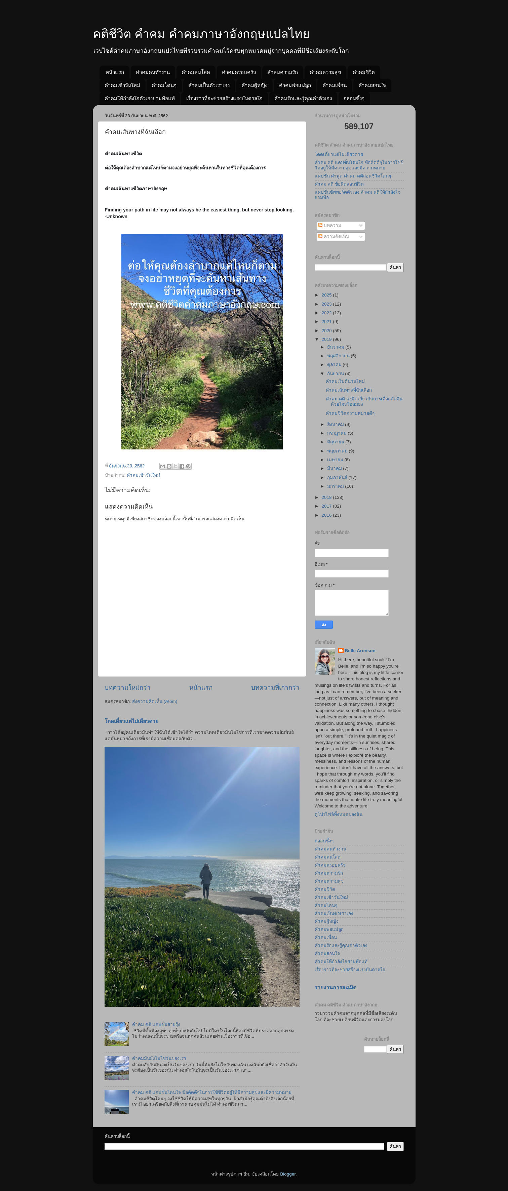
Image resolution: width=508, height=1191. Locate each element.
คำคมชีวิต (364, 72)
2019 (327, 339)
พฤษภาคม (338, 450)
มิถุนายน (336, 441)
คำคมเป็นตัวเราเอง (209, 85)
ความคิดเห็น (333, 236)
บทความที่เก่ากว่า (275, 687)
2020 (327, 330)
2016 (327, 515)
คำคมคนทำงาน (153, 72)
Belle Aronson (360, 650)
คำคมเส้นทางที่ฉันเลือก (349, 390)
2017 (327, 506)
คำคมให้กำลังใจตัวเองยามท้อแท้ (140, 98)
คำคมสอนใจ (372, 85)
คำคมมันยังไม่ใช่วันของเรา (159, 1058)
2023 (327, 304)
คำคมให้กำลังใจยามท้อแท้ (341, 961)
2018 (327, 497)
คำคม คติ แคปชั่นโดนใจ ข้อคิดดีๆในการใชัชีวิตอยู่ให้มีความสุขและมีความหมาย (211, 1092)
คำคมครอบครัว (239, 72)
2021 (327, 321)
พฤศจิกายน (339, 355)
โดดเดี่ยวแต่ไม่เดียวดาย (131, 721)
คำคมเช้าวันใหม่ (122, 85)
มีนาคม (335, 468)
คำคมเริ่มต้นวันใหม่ (345, 381)
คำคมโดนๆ (164, 85)
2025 (327, 294)
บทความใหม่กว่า (128, 687)
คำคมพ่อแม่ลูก (295, 85)
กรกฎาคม (337, 433)
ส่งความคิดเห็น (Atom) (154, 701)
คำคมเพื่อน (334, 85)
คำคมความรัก (282, 72)
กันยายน (336, 373)
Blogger (288, 1174)
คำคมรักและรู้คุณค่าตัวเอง (303, 98)
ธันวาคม (336, 347)
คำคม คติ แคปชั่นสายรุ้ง (156, 1024)
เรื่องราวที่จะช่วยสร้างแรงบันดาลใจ (224, 98)
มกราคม (336, 486)
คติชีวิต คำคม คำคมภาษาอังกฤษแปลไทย (201, 34)
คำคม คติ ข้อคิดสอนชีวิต (339, 184)
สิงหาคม (336, 424)
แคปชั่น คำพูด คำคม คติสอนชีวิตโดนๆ (353, 175)
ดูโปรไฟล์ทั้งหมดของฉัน (338, 814)
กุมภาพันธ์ (338, 477)
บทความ (329, 225)
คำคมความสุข (325, 72)
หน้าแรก (115, 72)
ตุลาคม (335, 364)
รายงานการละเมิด (335, 987)
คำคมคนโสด (196, 72)
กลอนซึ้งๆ (354, 98)
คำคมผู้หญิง (254, 85)
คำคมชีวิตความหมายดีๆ (350, 413)
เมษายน (336, 459)
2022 (327, 312)
